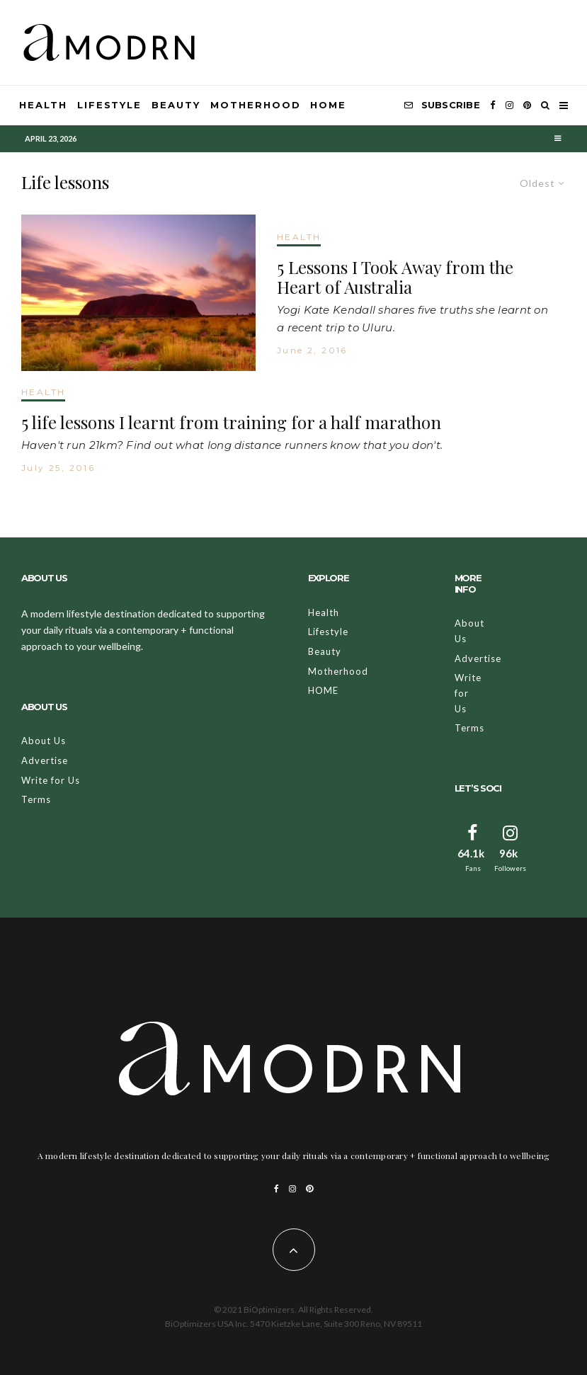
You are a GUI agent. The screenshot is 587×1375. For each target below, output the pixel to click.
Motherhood (255, 104)
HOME (328, 104)
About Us (43, 740)
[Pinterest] (527, 105)
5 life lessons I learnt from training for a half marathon (231, 422)
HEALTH (299, 237)
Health (43, 104)
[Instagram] (509, 105)
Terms (36, 799)
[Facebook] (493, 105)
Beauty (176, 104)
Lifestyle (109, 104)
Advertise (44, 760)
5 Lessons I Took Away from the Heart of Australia (395, 277)
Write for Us (50, 780)
